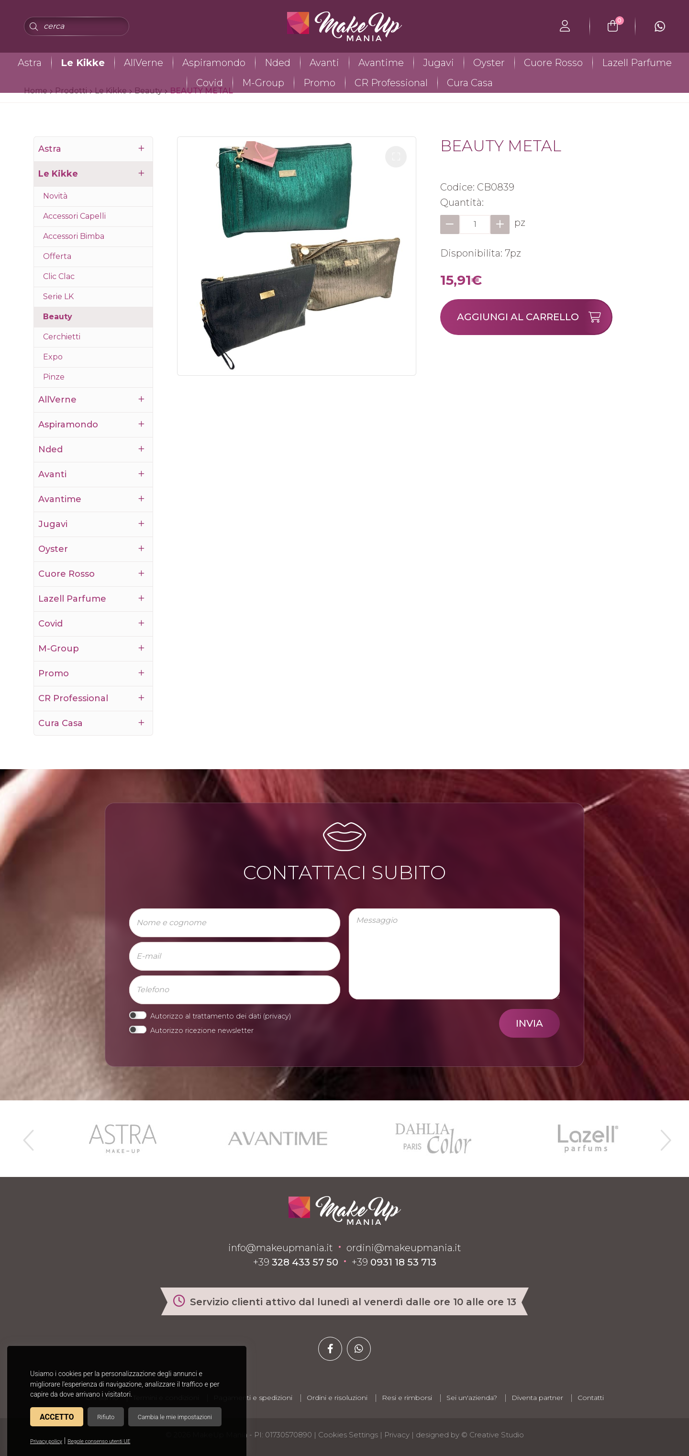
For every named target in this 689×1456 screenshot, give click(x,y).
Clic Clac (59, 276)
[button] (396, 157)
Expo (53, 356)
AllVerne (143, 62)
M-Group (263, 83)
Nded (277, 62)
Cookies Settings (348, 1434)
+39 (295, 1262)
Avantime (381, 62)
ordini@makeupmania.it (403, 1248)
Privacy (397, 1434)
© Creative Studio (492, 1434)
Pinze (54, 376)
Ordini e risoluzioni (337, 1397)
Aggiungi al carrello (534, 317)
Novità (55, 196)
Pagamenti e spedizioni (252, 1397)
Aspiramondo (213, 62)
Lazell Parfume (637, 62)
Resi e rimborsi (407, 1397)
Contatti (591, 1397)
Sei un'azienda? (471, 1397)
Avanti (324, 62)
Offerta (57, 256)
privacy (277, 1016)
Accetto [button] (57, 1417)
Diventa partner (537, 1397)
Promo (319, 83)
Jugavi (438, 62)
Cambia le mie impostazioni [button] (175, 1417)
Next (662, 1136)
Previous (27, 1136)
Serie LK (58, 296)
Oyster (489, 62)
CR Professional (391, 83)
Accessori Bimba (73, 236)
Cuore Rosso (553, 62)
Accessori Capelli (74, 216)
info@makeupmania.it (280, 1248)
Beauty (57, 316)
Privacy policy (46, 1441)
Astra (30, 62)
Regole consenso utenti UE (98, 1441)
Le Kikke (83, 62)
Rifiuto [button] (105, 1417)
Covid (209, 83)
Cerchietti (61, 336)
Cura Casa (470, 83)
